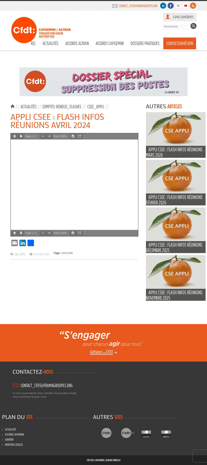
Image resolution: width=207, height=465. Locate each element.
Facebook (171, 6)
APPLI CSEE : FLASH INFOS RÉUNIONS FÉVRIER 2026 (174, 199)
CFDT (109, 433)
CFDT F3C (129, 433)
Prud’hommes (149, 433)
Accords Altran (77, 43)
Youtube (186, 6)
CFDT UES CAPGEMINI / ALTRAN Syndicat (103, 460)
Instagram (178, 6)
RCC (33, 43)
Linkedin (163, 6)
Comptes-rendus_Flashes (61, 106)
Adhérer (9, 439)
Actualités (50, 43)
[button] (103, 82)
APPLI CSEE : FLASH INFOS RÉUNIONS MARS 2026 (174, 152)
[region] (103, 82)
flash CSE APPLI (67, 253)
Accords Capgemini (110, 43)
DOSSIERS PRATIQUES (145, 43)
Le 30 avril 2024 (41, 254)
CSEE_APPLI (95, 106)
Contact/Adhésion (179, 43)
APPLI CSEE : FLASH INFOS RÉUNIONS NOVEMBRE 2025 (174, 295)
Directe (169, 433)
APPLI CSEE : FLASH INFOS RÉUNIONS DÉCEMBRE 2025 (174, 247)
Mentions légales (14, 444)
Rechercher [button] (193, 26)
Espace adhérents (183, 17)
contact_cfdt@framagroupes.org (138, 6)
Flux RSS (193, 6)
